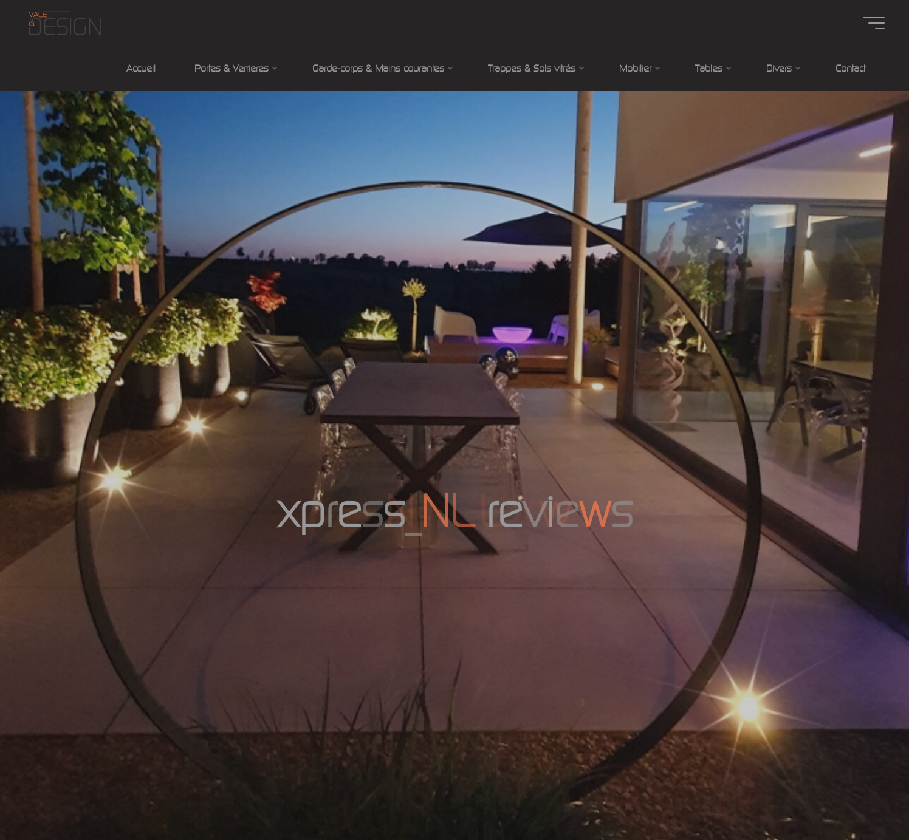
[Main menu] (874, 23)
